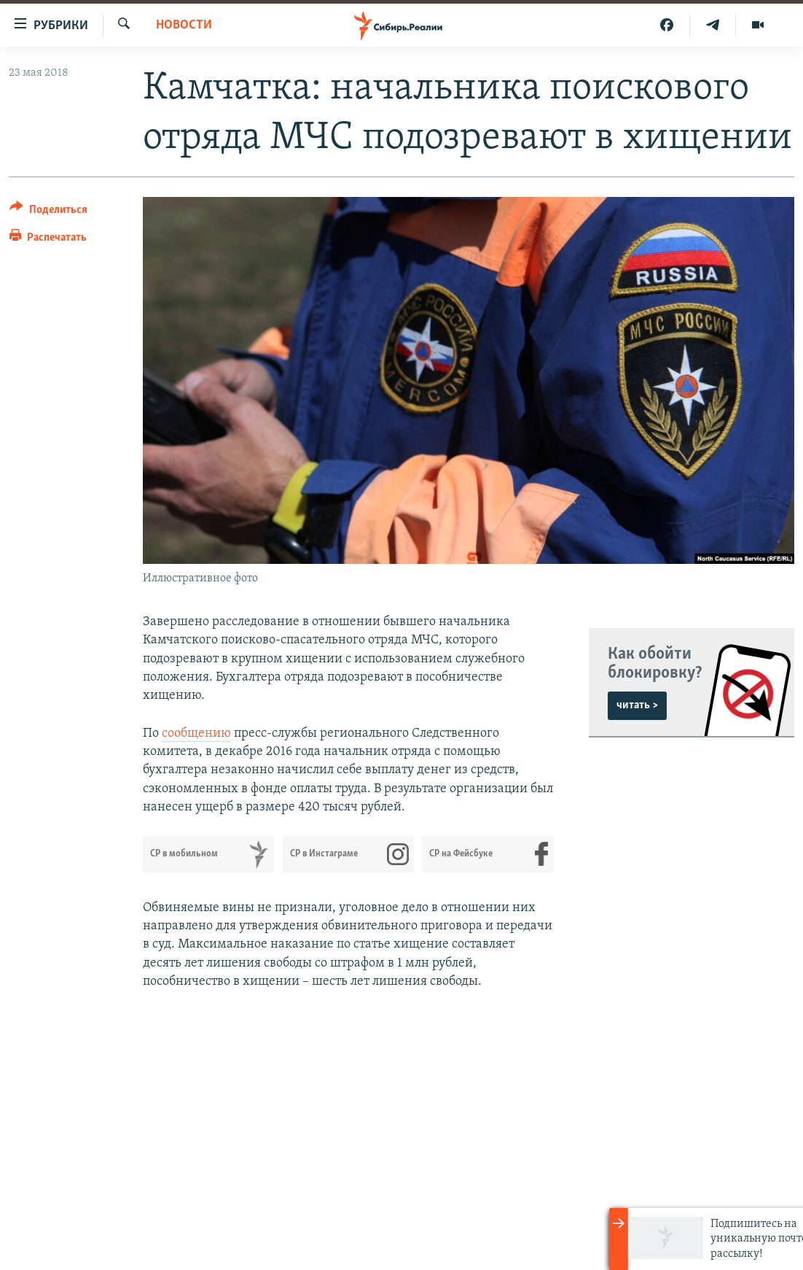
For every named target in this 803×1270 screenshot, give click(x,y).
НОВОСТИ (184, 25)
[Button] (48, 212)
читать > (637, 705)
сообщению (196, 733)
